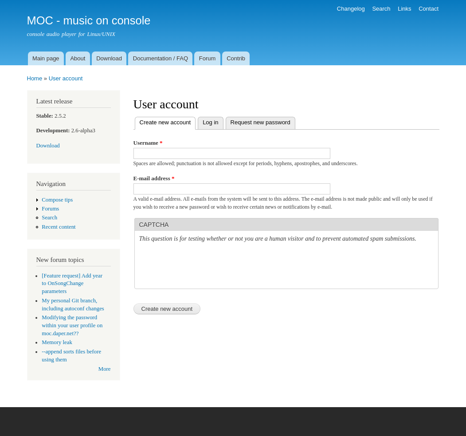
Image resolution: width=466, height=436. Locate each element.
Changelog (351, 8)
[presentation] (206, 267)
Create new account (168, 121)
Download (109, 58)
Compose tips (57, 200)
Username (148, 142)
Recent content (58, 227)
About (77, 58)
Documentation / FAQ (160, 58)
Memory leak (57, 342)
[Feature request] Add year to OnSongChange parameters (72, 284)
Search (381, 8)
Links (404, 8)
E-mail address (154, 178)
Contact (429, 8)
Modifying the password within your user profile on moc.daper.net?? (72, 325)
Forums (50, 209)
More (104, 369)
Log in (210, 122)
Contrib (236, 58)
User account (66, 78)
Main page (45, 58)
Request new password (260, 122)
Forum (207, 58)
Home (35, 78)
